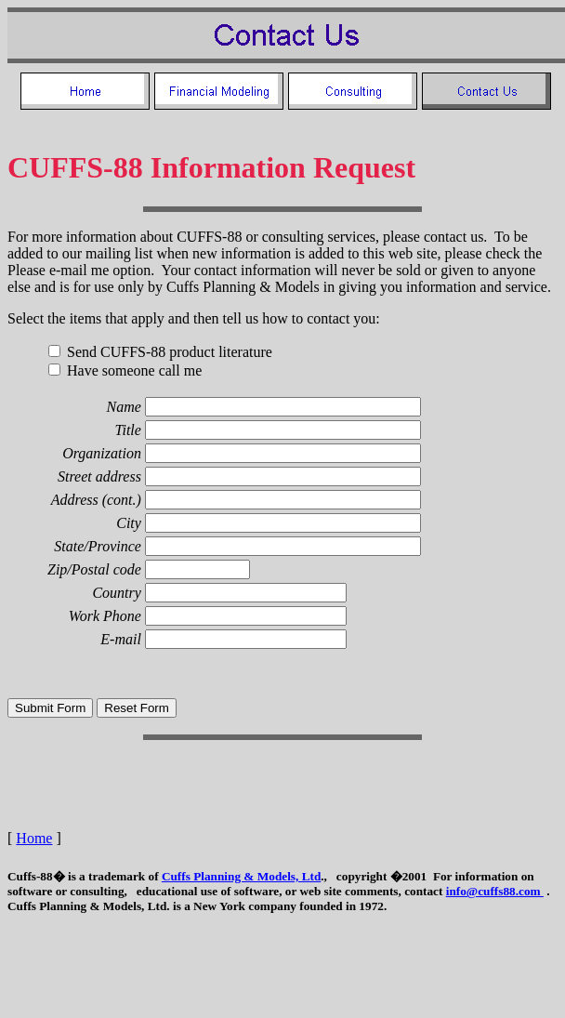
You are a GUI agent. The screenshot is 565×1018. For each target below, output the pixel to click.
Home (34, 838)
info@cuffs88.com (495, 891)
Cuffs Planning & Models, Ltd (241, 876)
